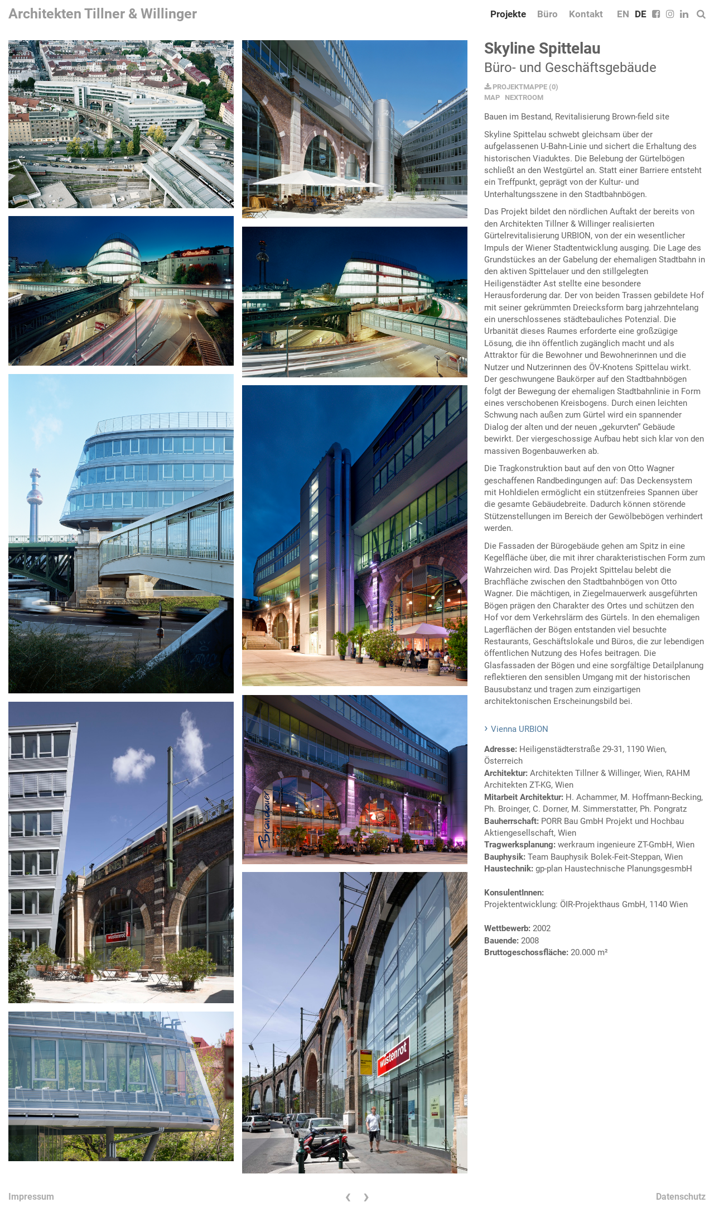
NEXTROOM (524, 97)
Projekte (508, 14)
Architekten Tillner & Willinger (102, 14)
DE (641, 14)
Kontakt (586, 14)
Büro (547, 14)
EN (623, 14)
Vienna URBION (519, 729)
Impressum (31, 1196)
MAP (492, 97)
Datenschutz (681, 1196)
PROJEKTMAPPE (515, 87)
